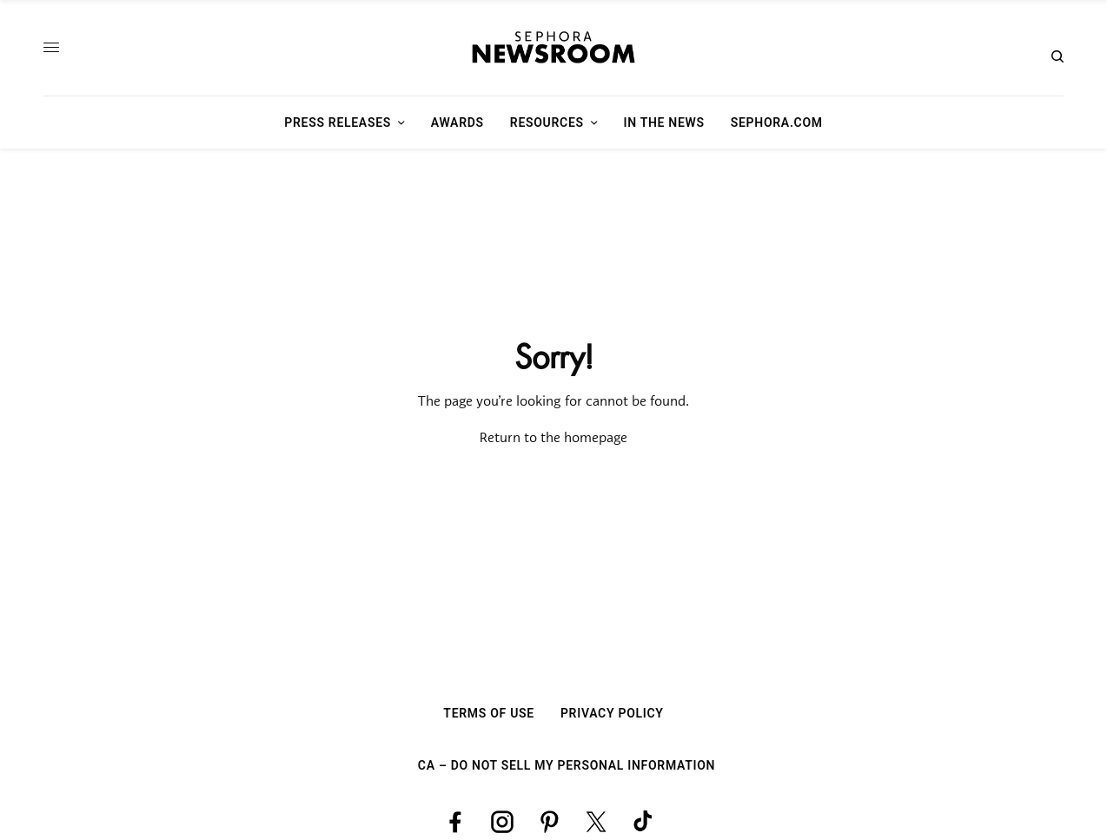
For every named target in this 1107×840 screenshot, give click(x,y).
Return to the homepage (553, 439)
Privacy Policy (612, 713)
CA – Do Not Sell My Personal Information (566, 765)
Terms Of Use (488, 713)
